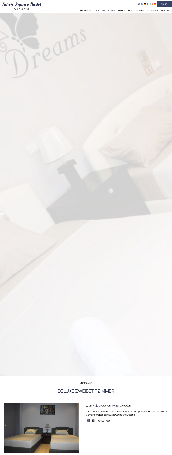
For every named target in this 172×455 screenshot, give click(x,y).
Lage (97, 10)
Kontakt (166, 10)
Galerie (140, 10)
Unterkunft (108, 10)
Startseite (86, 10)
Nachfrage (152, 10)
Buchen (164, 4)
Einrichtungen (125, 10)
